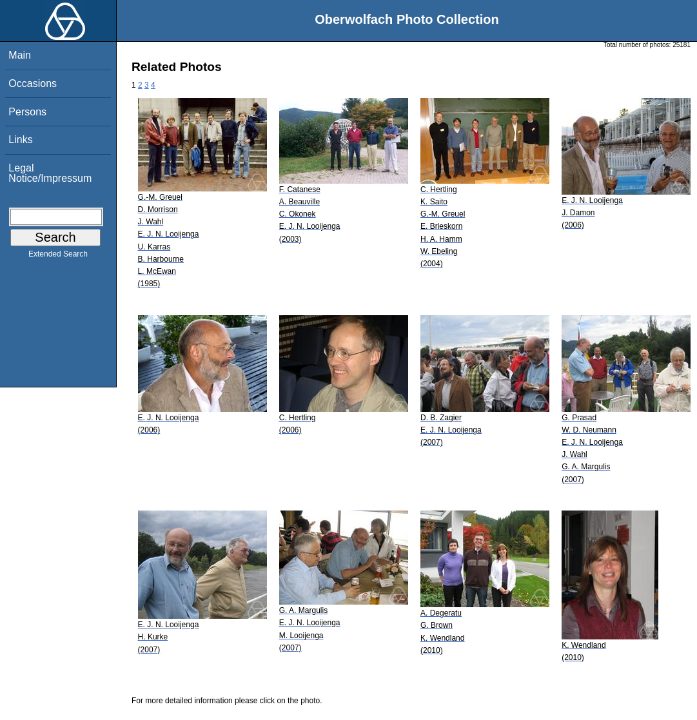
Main (19, 55)
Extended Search (58, 256)
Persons (27, 111)
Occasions (32, 83)
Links (20, 139)
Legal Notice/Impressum (50, 173)
